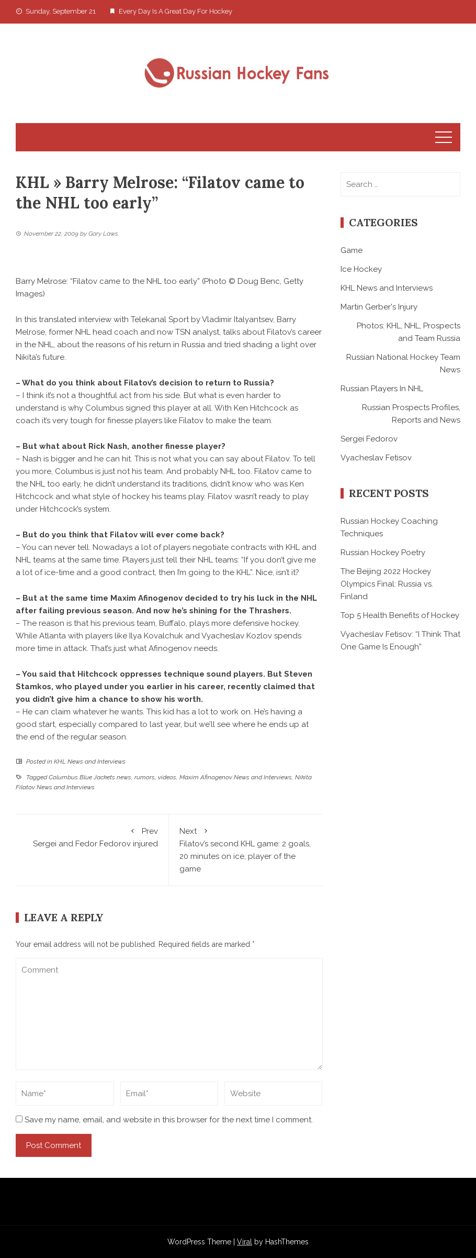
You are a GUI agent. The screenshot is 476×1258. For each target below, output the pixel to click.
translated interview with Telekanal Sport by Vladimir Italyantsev (156, 319)
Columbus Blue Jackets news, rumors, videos (112, 777)
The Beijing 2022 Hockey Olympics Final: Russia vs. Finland (387, 584)
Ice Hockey (361, 269)
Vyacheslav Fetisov (376, 457)
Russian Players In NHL (382, 388)
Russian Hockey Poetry (383, 552)
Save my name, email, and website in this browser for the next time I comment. (169, 1119)
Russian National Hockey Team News (403, 363)
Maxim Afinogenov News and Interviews (235, 777)
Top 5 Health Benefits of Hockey (400, 615)
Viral (244, 1242)
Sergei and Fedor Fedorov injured (92, 836)
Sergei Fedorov (369, 439)
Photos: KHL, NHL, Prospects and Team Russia (408, 332)
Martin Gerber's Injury (379, 307)
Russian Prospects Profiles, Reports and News (411, 414)
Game (351, 250)
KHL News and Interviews (90, 761)
